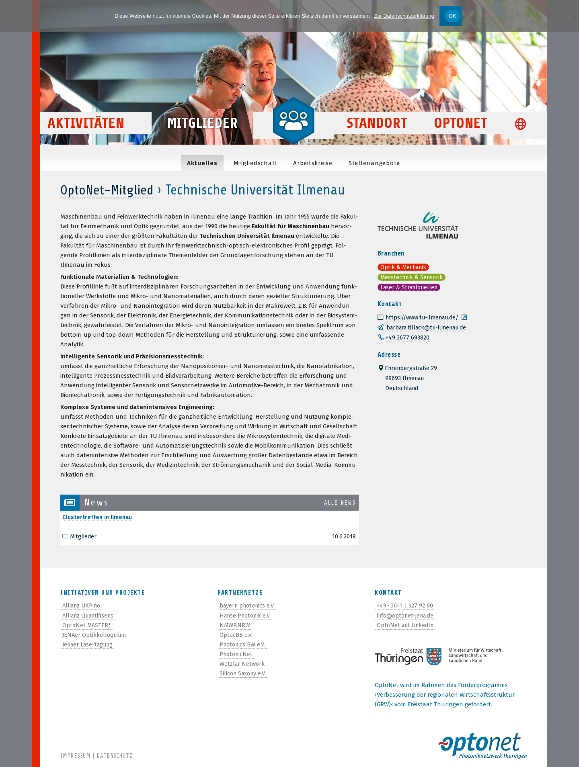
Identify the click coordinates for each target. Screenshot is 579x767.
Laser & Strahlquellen (411, 286)
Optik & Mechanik (405, 266)
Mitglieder (202, 133)
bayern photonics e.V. (249, 605)
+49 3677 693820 (408, 335)
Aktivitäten (98, 133)
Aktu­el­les (202, 163)
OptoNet (460, 133)
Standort (377, 133)
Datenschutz (114, 756)
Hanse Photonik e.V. (247, 615)
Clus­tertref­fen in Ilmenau (99, 517)
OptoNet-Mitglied (110, 190)
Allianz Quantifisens (90, 615)
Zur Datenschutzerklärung (404, 16)
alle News (338, 502)
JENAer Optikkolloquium (96, 634)
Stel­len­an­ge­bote (374, 163)
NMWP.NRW (235, 624)
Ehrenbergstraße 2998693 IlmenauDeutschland (409, 375)
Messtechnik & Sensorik (413, 276)
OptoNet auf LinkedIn (407, 624)
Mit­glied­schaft (255, 163)
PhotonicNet (237, 653)
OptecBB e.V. (236, 634)
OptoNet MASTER (87, 624)
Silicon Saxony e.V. (244, 673)
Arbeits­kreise (313, 163)
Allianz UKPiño (83, 605)
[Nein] (569, 16)
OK (452, 16)
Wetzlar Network (243, 663)
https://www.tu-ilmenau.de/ (422, 316)
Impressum (75, 756)
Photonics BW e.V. (243, 644)
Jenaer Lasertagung (90, 644)
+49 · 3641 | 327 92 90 (405, 605)
